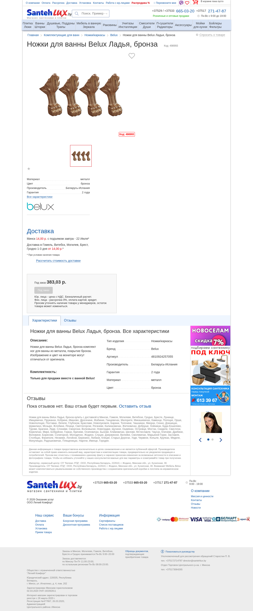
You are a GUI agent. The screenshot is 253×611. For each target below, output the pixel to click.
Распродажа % (141, 2)
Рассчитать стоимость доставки (58, 260)
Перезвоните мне (165, 2)
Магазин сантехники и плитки (47, 18)
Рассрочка (58, 2)
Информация (109, 515)
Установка (85, 2)
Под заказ (43, 290)
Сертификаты (107, 520)
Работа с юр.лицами (117, 2)
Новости (196, 507)
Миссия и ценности (202, 496)
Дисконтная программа (76, 524)
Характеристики (44, 320)
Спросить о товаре (212, 35)
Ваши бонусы (73, 515)
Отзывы (70, 320)
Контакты (98, 2)
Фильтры (215, 23)
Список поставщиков (111, 524)
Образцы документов (136, 551)
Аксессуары (183, 25)
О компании (33, 2)
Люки (28, 23)
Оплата (46, 2)
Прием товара (43, 532)
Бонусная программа (75, 520)
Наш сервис (44, 515)
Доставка (71, 2)
